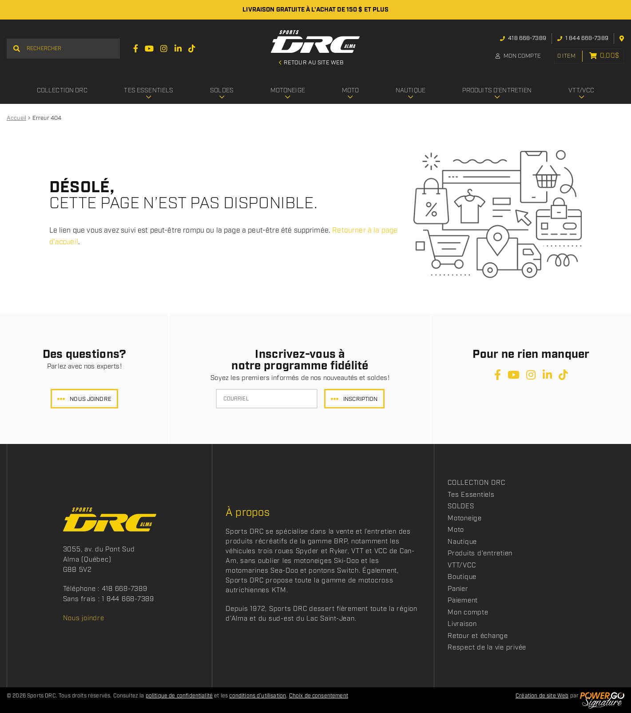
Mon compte (515, 56)
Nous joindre (90, 399)
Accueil (16, 118)
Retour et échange (478, 636)
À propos (248, 513)
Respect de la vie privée (487, 647)
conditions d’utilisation (257, 696)
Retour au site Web (313, 63)
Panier (458, 589)
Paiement (463, 600)
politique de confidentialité (179, 696)
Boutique (462, 577)
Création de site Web (542, 696)
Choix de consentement (318, 696)
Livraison (462, 624)
